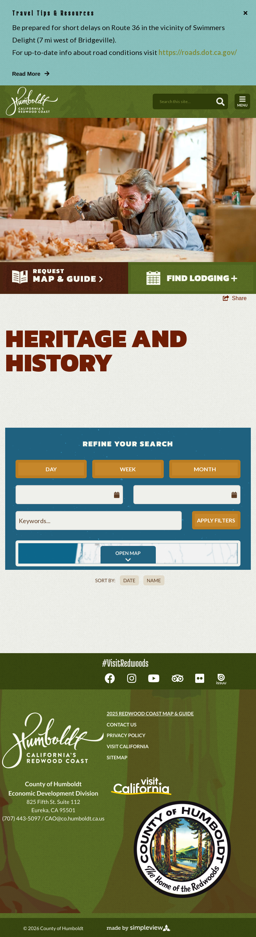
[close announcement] (244, 13)
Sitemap (117, 757)
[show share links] (235, 298)
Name (154, 580)
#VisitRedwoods (125, 663)
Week (128, 469)
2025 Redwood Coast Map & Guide (150, 713)
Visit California (128, 746)
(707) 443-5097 (21, 818)
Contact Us (121, 724)
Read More (30, 74)
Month (205, 469)
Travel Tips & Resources (53, 13)
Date (129, 580)
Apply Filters (216, 520)
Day (51, 469)
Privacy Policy (126, 735)
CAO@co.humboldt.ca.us (74, 818)
